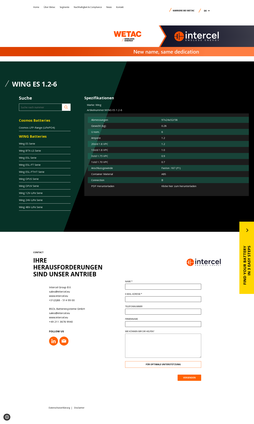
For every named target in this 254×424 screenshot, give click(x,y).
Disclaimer (79, 408)
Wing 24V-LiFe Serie (31, 200)
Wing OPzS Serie (29, 179)
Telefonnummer (136, 306)
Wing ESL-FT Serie (30, 164)
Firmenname (134, 319)
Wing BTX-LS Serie (30, 150)
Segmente (64, 7)
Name (131, 281)
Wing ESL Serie (27, 157)
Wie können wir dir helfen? (142, 331)
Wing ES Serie (27, 143)
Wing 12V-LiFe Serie (31, 193)
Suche (66, 107)
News (109, 7)
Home (36, 7)
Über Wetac (49, 7)
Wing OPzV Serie (29, 186)
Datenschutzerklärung (59, 408)
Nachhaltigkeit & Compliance (88, 7)
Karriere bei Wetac (183, 10)
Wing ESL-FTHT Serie (31, 171)
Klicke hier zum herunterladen (178, 186)
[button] (206, 11)
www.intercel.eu (55, 296)
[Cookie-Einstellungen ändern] (6, 417)
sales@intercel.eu (56, 291)
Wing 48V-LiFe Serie (31, 207)
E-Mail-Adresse (136, 294)
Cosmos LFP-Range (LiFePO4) (37, 127)
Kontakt (120, 7)
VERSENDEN (192, 377)
